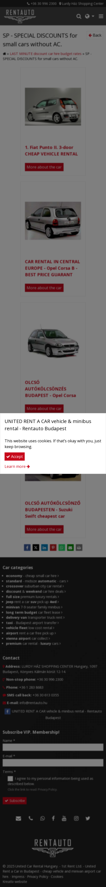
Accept (14, 456)
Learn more (15, 466)
